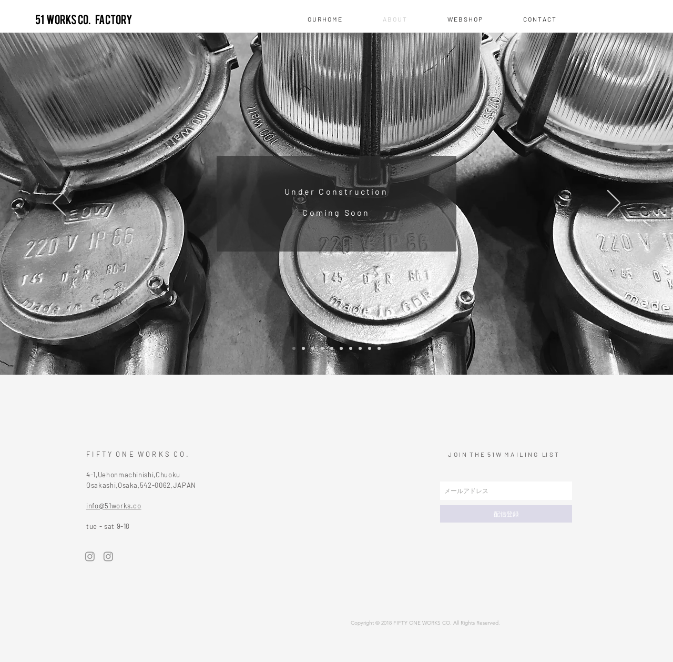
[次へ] (613, 203)
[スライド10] (379, 348)
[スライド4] (322, 348)
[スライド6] (341, 348)
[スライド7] (350, 348)
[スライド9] (369, 348)
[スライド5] (331, 348)
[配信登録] (506, 514)
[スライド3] (312, 348)
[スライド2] (303, 348)
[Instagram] (90, 556)
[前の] (59, 203)
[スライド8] (360, 348)
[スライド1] (293, 348)
